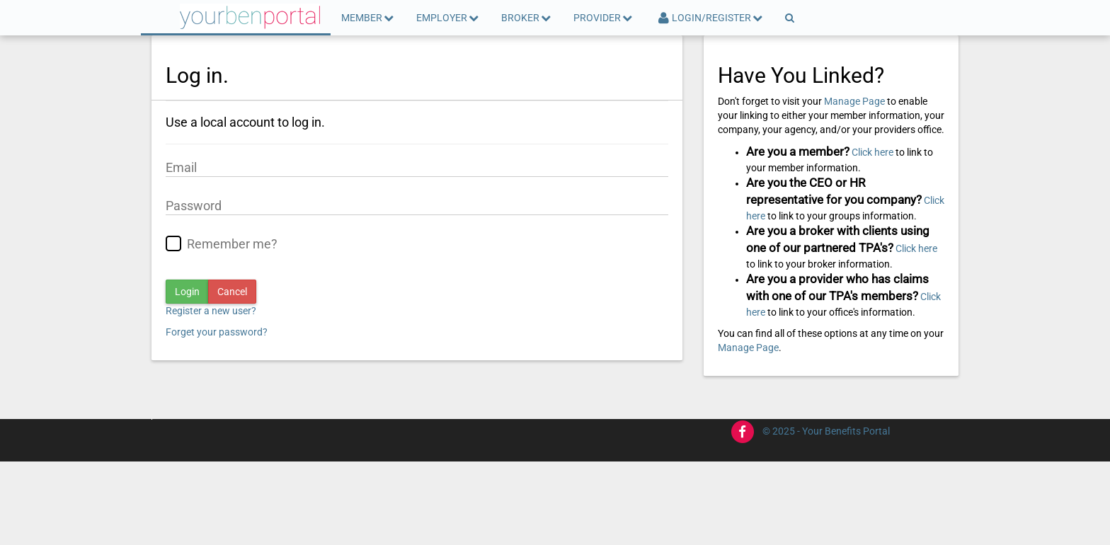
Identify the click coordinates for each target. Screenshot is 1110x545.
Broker (526, 17)
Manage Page (854, 101)
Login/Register (709, 17)
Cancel (232, 291)
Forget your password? (217, 332)
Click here (872, 152)
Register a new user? (211, 310)
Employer (448, 17)
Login (187, 291)
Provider (603, 17)
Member (368, 17)
